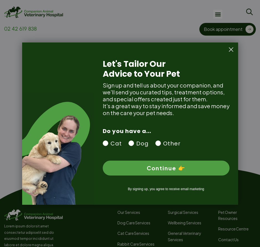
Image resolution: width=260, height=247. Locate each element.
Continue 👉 (166, 167)
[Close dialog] (231, 49)
